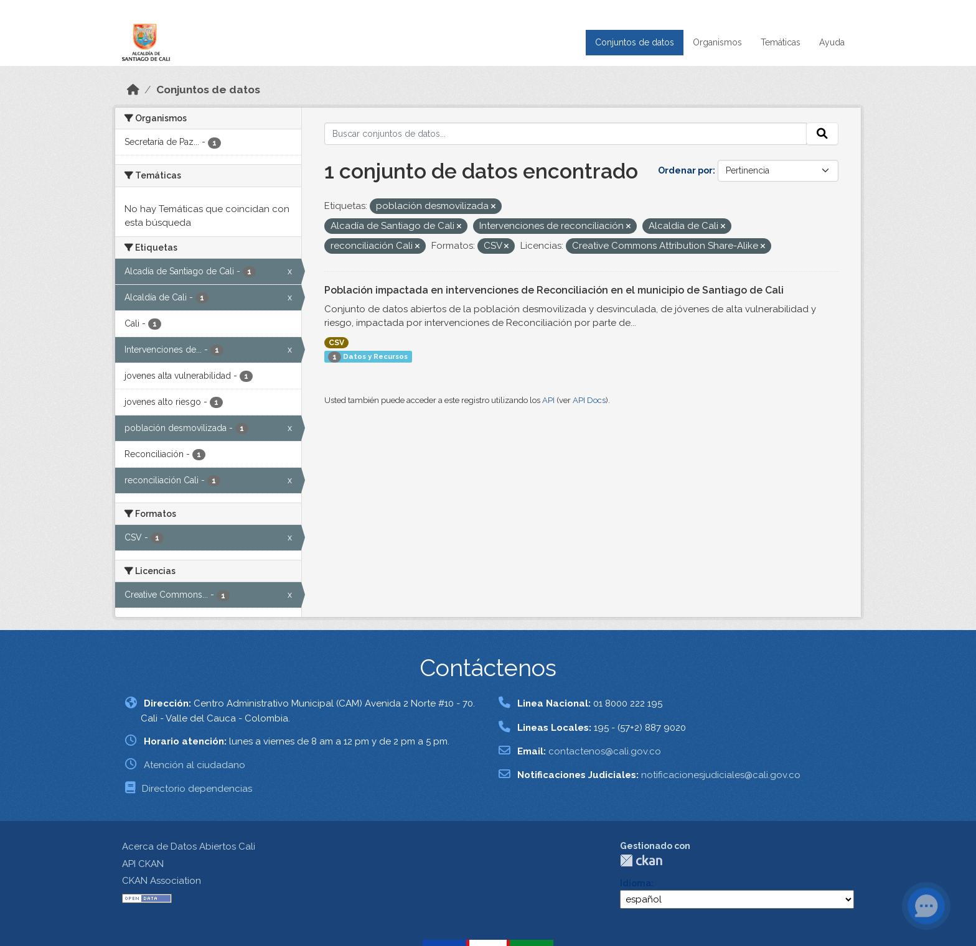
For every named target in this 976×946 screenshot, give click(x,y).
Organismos (717, 42)
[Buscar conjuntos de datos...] (565, 134)
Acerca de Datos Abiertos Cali (188, 846)
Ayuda (832, 42)
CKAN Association (161, 880)
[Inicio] (133, 89)
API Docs (589, 400)
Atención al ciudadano (194, 765)
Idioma (635, 883)
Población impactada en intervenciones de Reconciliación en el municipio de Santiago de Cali (554, 290)
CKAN (641, 860)
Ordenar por (685, 170)
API (548, 400)
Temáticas (780, 42)
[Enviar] (822, 134)
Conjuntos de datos (634, 42)
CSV (336, 342)
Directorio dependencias (197, 788)
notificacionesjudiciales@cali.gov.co (720, 775)
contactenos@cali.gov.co (604, 751)
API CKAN (143, 863)
